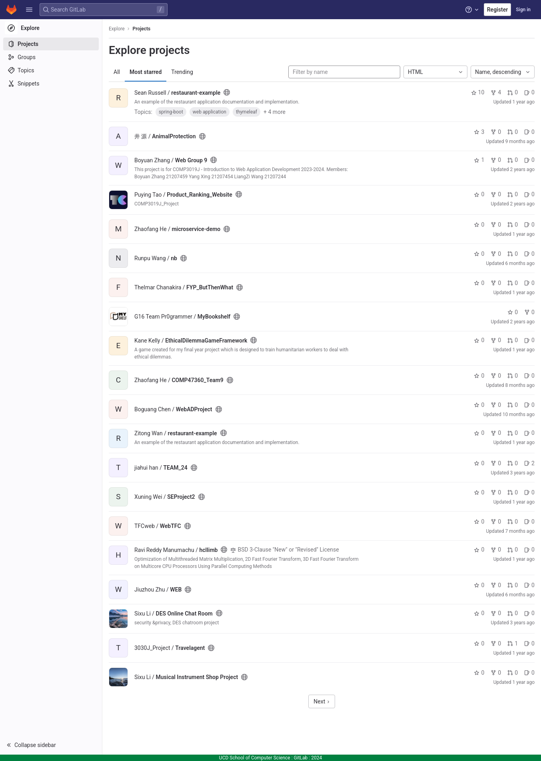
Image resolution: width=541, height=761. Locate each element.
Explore (117, 29)
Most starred (146, 72)
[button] (29, 9)
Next (321, 701)
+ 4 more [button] (274, 112)
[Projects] (51, 44)
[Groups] (51, 57)
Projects (142, 29)
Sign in (523, 9)
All (117, 72)
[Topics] (51, 70)
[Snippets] (51, 83)
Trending (182, 72)
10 (478, 92)
